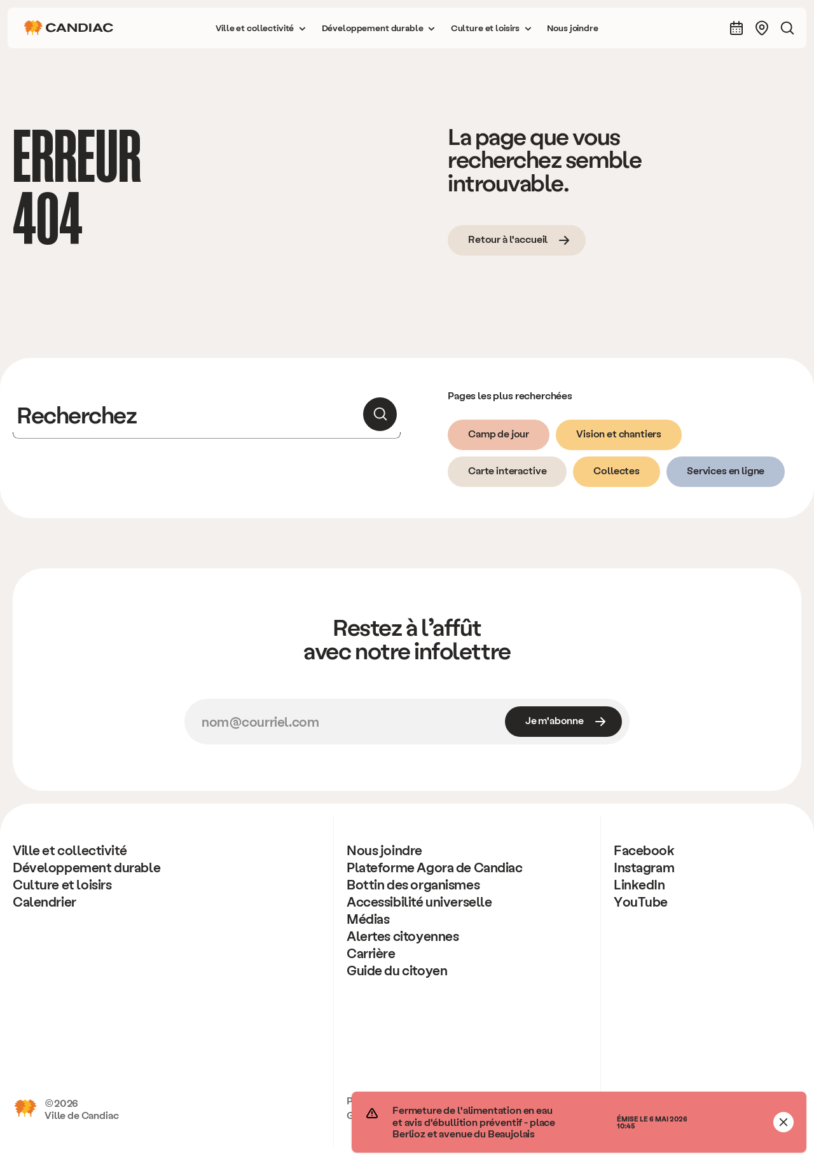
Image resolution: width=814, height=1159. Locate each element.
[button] (261, 28)
